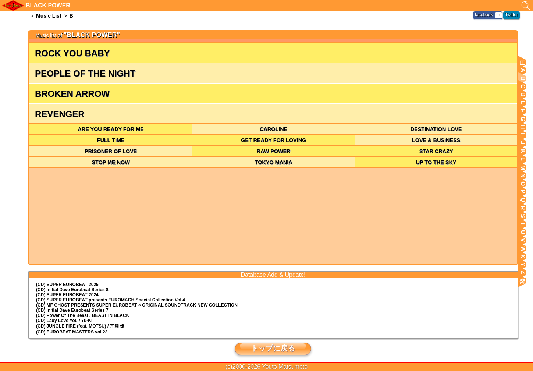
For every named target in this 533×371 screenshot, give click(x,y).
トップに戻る (273, 348)
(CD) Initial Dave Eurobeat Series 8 (72, 289)
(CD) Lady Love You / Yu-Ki (64, 320)
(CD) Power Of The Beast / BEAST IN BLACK (82, 315)
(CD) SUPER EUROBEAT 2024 (67, 294)
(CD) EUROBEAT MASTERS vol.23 (71, 332)
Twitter (511, 14)
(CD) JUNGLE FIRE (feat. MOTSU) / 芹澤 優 (80, 326)
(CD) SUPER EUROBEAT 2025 (67, 284)
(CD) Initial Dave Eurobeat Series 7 (72, 310)
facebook (484, 14)
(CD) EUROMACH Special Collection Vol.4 (110, 300)
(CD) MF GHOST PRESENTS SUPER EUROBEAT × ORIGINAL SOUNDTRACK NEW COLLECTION (137, 305)
